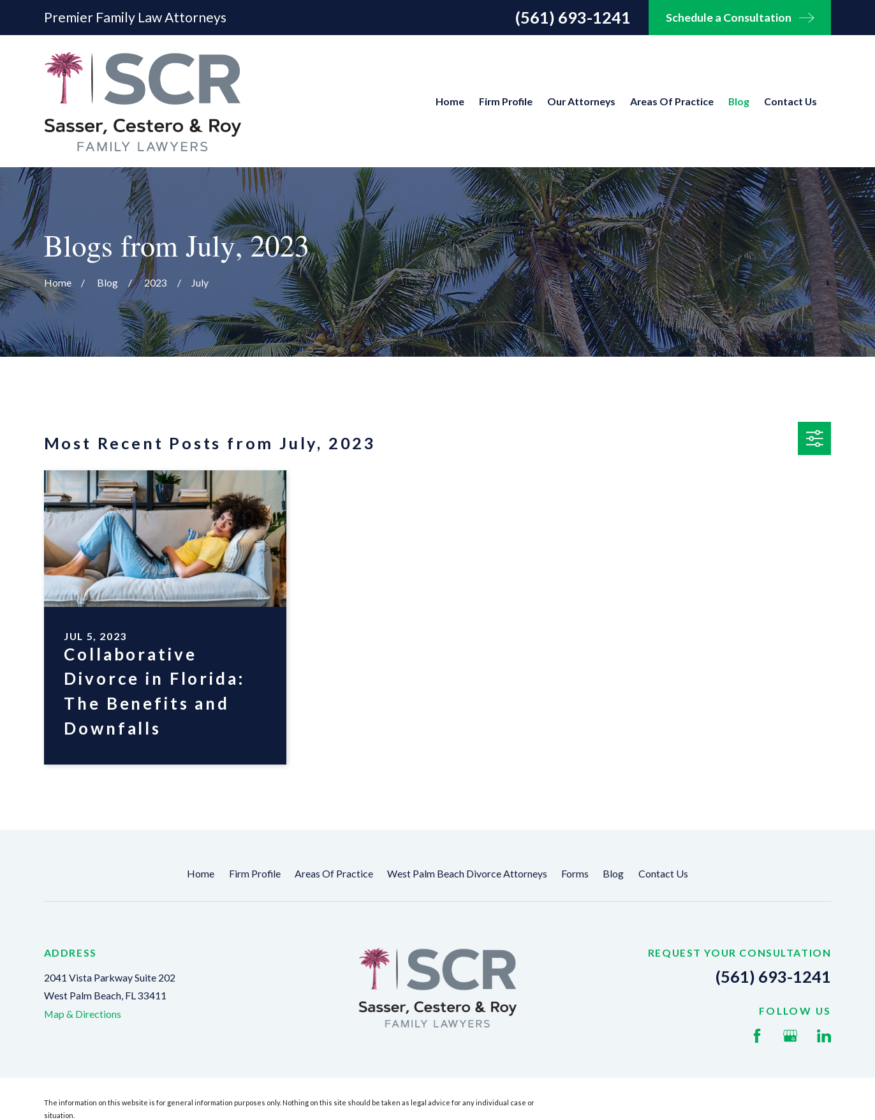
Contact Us (663, 873)
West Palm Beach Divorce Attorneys (467, 873)
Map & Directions (82, 1014)
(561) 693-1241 (573, 17)
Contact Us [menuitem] (790, 101)
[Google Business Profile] (790, 1036)
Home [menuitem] (450, 101)
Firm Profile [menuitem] (506, 101)
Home (200, 873)
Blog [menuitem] (738, 101)
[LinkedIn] (824, 1036)
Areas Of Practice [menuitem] (672, 101)
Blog (613, 873)
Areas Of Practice (334, 873)
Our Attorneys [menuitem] (581, 101)
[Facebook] (757, 1036)
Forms (575, 873)
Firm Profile (255, 873)
